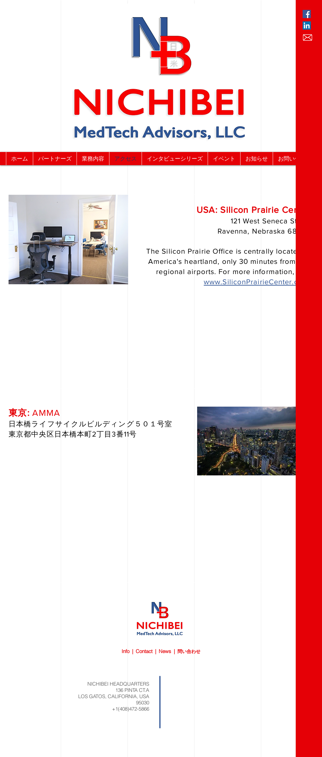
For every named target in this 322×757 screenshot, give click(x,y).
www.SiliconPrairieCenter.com (256, 282)
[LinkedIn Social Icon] (307, 25)
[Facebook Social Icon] (307, 14)
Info (125, 651)
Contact (144, 651)
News (165, 651)
